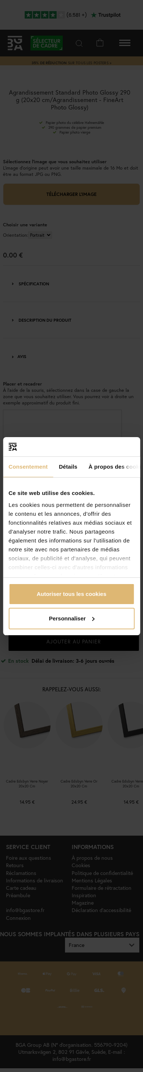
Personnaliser (72, 618)
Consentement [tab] (28, 466)
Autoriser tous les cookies (72, 594)
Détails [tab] (68, 466)
